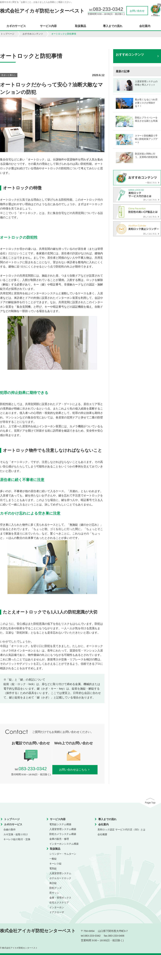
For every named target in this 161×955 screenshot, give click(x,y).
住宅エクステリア (59, 902)
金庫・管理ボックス (60, 897)
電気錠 (53, 868)
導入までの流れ (112, 26)
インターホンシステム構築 (64, 843)
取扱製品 (80, 26)
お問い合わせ (137, 10)
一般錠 (53, 858)
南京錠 (53, 883)
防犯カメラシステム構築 (62, 834)
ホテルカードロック (60, 878)
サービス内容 (48, 26)
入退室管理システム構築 (62, 829)
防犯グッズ (55, 888)
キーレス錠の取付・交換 (16, 839)
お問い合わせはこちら (75, 769)
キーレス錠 (55, 863)
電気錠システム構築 (60, 824)
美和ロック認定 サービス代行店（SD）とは (121, 829)
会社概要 (102, 834)
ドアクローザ (56, 912)
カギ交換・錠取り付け (15, 834)
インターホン (56, 907)
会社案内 (103, 824)
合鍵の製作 (9, 829)
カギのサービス (16, 26)
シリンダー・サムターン (62, 853)
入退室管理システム (60, 873)
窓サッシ (54, 892)
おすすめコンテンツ (33, 34)
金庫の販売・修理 (59, 838)
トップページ (7, 34)
